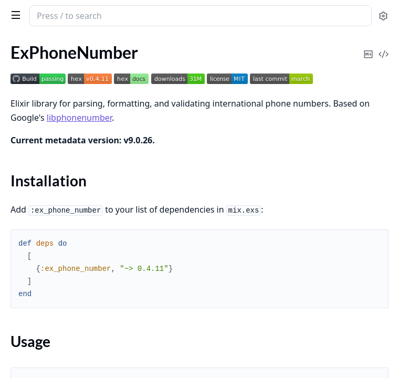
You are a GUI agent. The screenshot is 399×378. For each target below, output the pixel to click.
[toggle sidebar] (13, 14)
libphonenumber (79, 117)
